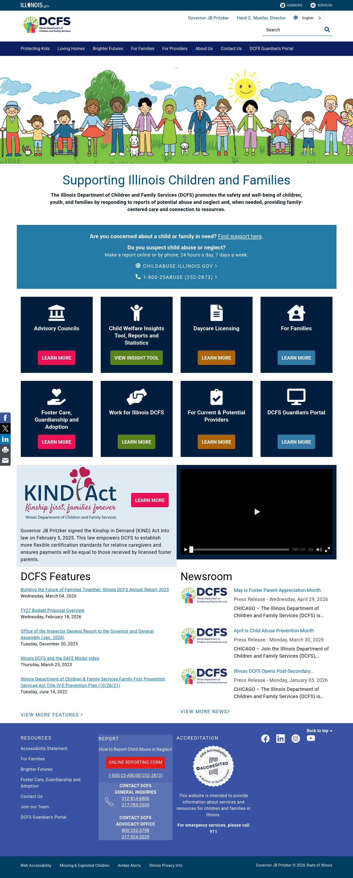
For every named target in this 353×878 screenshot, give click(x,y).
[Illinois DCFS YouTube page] (311, 739)
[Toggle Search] (327, 29)
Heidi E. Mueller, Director (261, 17)
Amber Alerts (129, 865)
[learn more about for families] (296, 358)
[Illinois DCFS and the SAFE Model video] (97, 658)
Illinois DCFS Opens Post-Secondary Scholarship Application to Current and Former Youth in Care (283, 671)
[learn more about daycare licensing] (216, 358)
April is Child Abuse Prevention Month (274, 630)
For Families (142, 48)
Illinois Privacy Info (165, 865)
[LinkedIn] (280, 739)
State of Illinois (319, 865)
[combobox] (311, 18)
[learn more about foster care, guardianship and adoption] (56, 442)
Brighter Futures (108, 48)
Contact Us (231, 48)
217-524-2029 (135, 836)
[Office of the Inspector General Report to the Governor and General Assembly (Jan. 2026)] (97, 634)
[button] (176, 266)
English (307, 18)
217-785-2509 (135, 804)
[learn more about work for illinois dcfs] (136, 442)
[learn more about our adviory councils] (56, 358)
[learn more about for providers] (216, 442)
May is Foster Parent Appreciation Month (277, 590)
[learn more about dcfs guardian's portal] (296, 442)
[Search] (297, 30)
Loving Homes (71, 48)
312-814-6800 (135, 799)
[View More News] (205, 711)
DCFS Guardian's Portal (271, 48)
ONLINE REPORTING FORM (135, 762)
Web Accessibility (36, 865)
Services (321, 5)
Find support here (240, 236)
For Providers (174, 48)
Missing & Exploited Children (84, 865)
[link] (265, 739)
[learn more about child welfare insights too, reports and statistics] (136, 358)
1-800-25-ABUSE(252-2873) (135, 775)
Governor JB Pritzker (208, 17)
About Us (204, 48)
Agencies (291, 5)
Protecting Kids (35, 48)
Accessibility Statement (44, 748)
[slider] (191, 549)
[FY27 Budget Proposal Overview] (97, 610)
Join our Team (35, 806)
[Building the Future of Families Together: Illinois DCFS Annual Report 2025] (97, 590)
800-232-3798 (135, 830)
